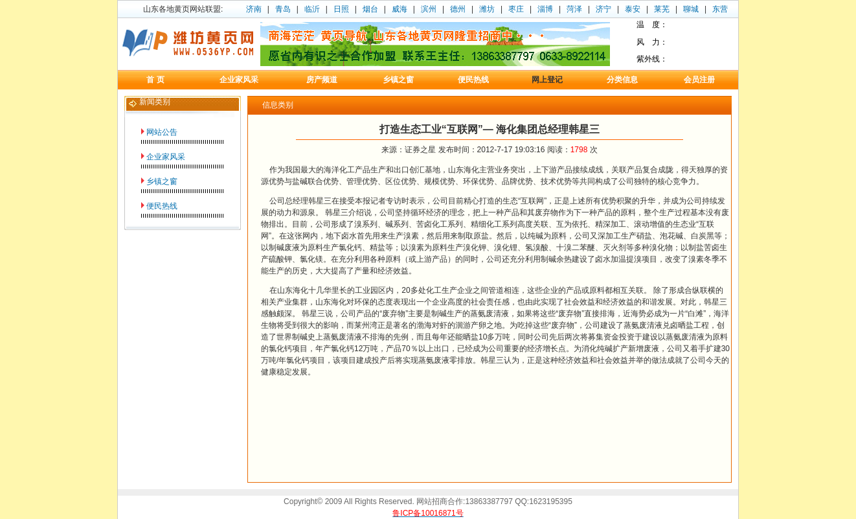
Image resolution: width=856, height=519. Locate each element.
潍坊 (487, 9)
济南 (254, 9)
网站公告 (161, 132)
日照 (341, 9)
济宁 (603, 9)
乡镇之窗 (161, 181)
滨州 (428, 9)
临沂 (312, 9)
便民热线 (161, 206)
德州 (458, 9)
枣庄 (516, 9)
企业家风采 (165, 156)
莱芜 (662, 9)
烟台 (370, 9)
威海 (399, 9)
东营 (720, 9)
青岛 (283, 9)
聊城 (691, 9)
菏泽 (574, 9)
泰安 (632, 9)
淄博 (545, 9)
